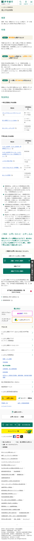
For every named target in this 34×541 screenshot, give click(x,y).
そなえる (4, 327)
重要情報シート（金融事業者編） (9, 506)
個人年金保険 (6, 365)
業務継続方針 (20, 474)
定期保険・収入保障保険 (10, 369)
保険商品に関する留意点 (10, 297)
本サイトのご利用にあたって (8, 452)
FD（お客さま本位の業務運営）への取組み (11, 500)
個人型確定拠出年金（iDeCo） (10, 382)
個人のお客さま (7, 442)
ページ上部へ (17, 525)
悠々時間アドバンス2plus (9, 120)
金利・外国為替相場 (23, 403)
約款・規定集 (17, 519)
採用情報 (5, 447)
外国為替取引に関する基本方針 (9, 512)
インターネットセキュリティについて (10, 461)
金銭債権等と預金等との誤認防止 (9, 503)
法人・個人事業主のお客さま (24, 442)
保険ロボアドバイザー (8, 350)
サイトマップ (26, 519)
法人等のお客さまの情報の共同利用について (12, 468)
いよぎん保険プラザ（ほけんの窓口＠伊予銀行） (15, 333)
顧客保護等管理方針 (6, 471)
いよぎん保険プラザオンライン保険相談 (7, 339)
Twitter (21, 436)
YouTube (18, 436)
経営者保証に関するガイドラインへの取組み (12, 490)
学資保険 (5, 362)
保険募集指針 (6, 300)
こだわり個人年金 (7, 161)
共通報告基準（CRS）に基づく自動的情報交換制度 (13, 516)
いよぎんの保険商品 (7, 355)
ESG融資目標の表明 (24, 512)
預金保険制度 (17, 471)
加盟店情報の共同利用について (9, 493)
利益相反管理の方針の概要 (7, 474)
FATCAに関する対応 (6, 519)
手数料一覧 (4, 403)
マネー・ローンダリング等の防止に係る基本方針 (13, 484)
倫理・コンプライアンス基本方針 (9, 455)
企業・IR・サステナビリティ (10, 444)
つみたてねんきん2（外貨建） (10, 167)
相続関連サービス (6, 387)
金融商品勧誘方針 (5, 477)
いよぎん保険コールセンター (10, 345)
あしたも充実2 (6, 175)
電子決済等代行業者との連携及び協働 (10, 509)
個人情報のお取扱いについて (8, 465)
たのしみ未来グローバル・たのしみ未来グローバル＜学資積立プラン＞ (11, 154)
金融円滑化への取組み (6, 487)
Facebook (14, 436)
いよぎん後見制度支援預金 (9, 391)
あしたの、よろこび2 (8, 128)
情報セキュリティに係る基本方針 (9, 458)
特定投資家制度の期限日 (7, 496)
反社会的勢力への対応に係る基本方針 (10, 481)
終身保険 (5, 372)
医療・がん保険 (7, 359)
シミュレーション (6, 406)
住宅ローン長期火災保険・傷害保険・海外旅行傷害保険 (17, 376)
